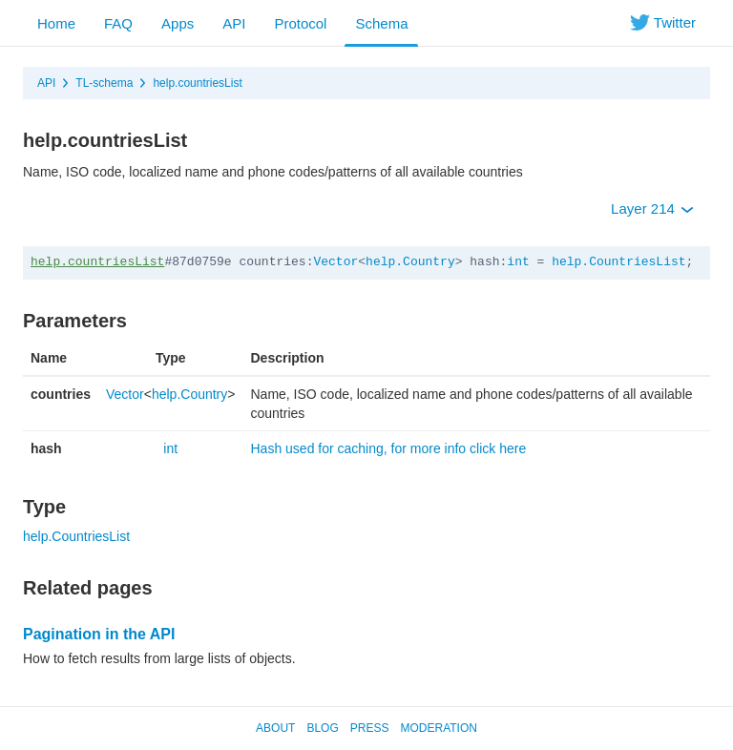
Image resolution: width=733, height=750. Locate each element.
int (518, 262)
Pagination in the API (99, 634)
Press (369, 728)
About (275, 728)
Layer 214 (652, 208)
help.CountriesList (618, 262)
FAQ (118, 23)
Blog (322, 728)
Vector (335, 262)
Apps (177, 23)
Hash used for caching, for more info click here (388, 448)
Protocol (300, 23)
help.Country (410, 262)
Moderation (438, 728)
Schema (381, 23)
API (233, 23)
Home (56, 23)
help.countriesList (197, 83)
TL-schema (104, 83)
